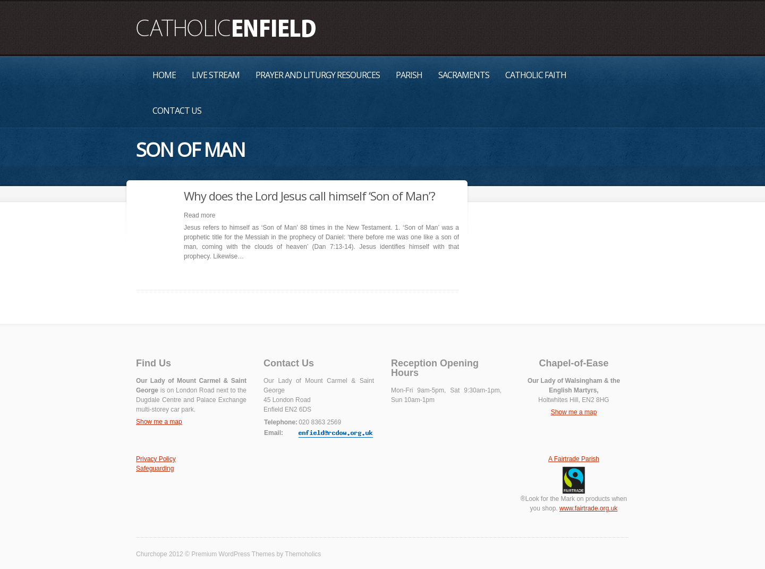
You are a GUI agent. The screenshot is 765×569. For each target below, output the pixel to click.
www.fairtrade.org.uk (588, 508)
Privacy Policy (156, 459)
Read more (199, 215)
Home (164, 75)
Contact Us (176, 110)
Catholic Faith (535, 75)
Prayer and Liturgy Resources (318, 75)
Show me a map (159, 421)
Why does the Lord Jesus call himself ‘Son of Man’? (309, 196)
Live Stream (216, 75)
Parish (409, 75)
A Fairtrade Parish (573, 459)
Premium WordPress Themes (233, 554)
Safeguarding (155, 468)
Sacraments (463, 75)
